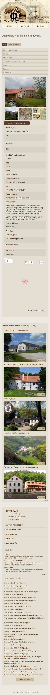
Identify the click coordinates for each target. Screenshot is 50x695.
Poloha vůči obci (12, 223)
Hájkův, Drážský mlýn (20, 648)
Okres (8, 171)
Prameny (6, 69)
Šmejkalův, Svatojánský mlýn (23, 666)
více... (44, 574)
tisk (4, 44)
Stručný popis (11, 202)
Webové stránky (12, 245)
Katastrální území (12, 178)
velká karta (41, 360)
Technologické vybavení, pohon (14, 61)
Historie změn (25, 679)
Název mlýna (10, 128)
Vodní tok (9, 231)
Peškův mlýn (23, 606)
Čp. (7, 135)
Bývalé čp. (9, 143)
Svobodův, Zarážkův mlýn (28, 592)
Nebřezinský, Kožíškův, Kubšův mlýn (25, 615)
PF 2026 (6, 554)
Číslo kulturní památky (14, 239)
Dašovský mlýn (18, 589)
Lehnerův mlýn (18, 594)
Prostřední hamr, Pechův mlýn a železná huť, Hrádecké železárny (22, 657)
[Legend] (41, 262)
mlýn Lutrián (17, 583)
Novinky (8, 550)
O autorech (7, 73)
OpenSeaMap (40, 310)
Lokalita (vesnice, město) (15, 155)
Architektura (7, 58)
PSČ (7, 163)
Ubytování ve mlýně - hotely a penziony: (19, 326)
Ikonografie (7, 65)
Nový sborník (8, 567)
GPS (7, 186)
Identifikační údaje (10, 50)
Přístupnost (10, 250)
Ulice (7, 149)
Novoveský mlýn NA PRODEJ (14, 561)
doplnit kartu (14, 44)
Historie (6, 54)
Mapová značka (11, 194)
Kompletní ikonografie (17, 123)
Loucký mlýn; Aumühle (21, 586)
